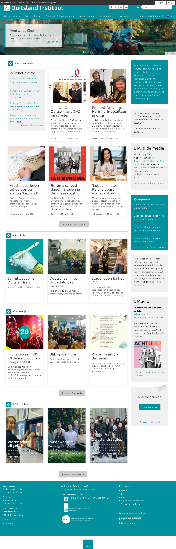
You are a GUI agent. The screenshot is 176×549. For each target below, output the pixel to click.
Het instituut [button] (12, 16)
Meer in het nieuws (31, 125)
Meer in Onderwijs (71, 392)
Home (124, 489)
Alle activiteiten (156, 247)
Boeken (54, 213)
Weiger (171, 3)
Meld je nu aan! (150, 407)
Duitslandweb (106, 16)
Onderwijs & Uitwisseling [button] (60, 16)
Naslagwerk (126, 16)
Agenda (144, 199)
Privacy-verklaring (128, 522)
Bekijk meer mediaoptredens (149, 183)
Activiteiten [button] (86, 16)
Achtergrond (56, 138)
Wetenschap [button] (32, 16)
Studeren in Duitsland (150, 16)
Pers (123, 493)
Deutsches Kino (22, 30)
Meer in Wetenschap (72, 473)
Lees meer (52, 41)
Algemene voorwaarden (133, 499)
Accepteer (160, 3)
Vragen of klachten (130, 503)
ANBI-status (127, 496)
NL (170, 16)
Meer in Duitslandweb (74, 223)
